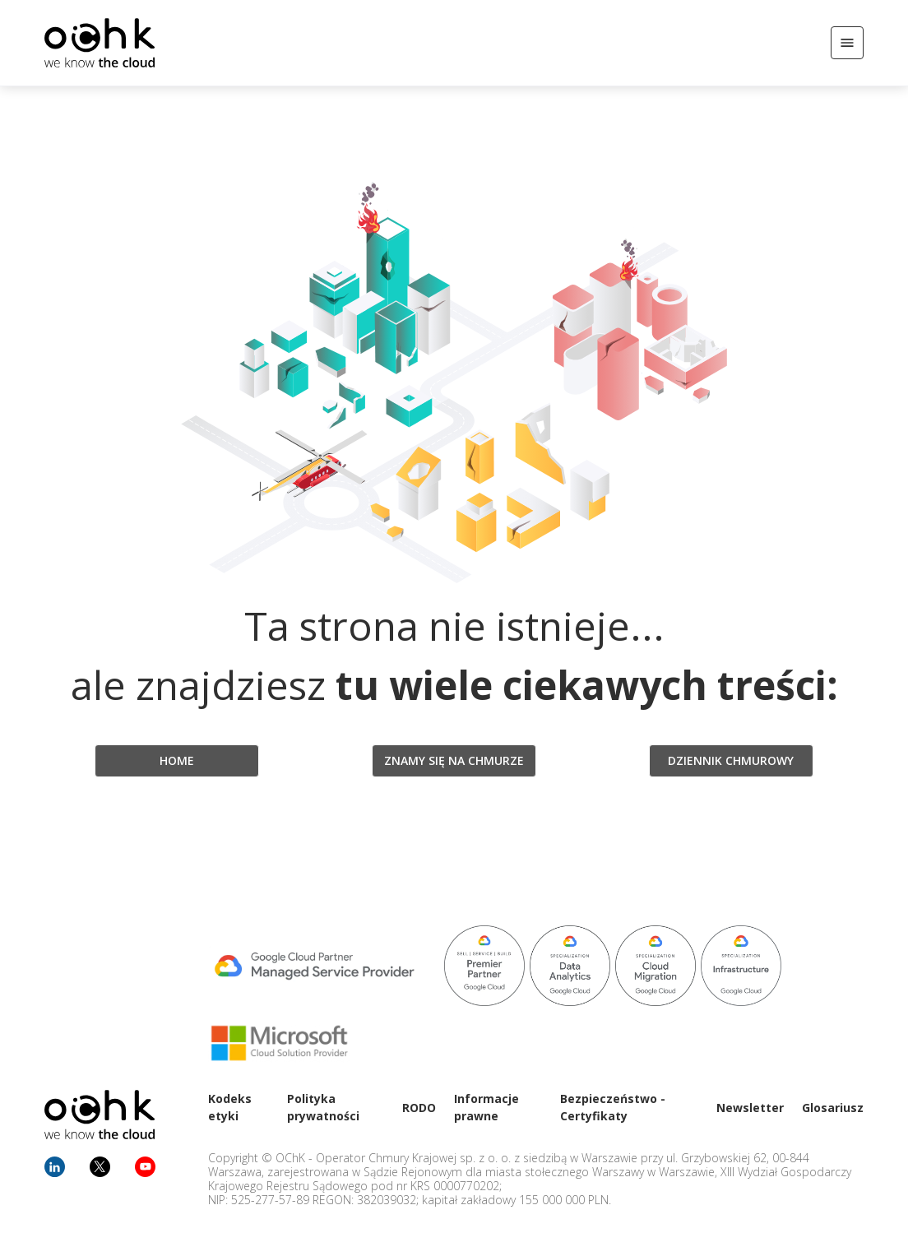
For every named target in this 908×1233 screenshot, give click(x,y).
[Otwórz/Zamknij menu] (847, 42)
